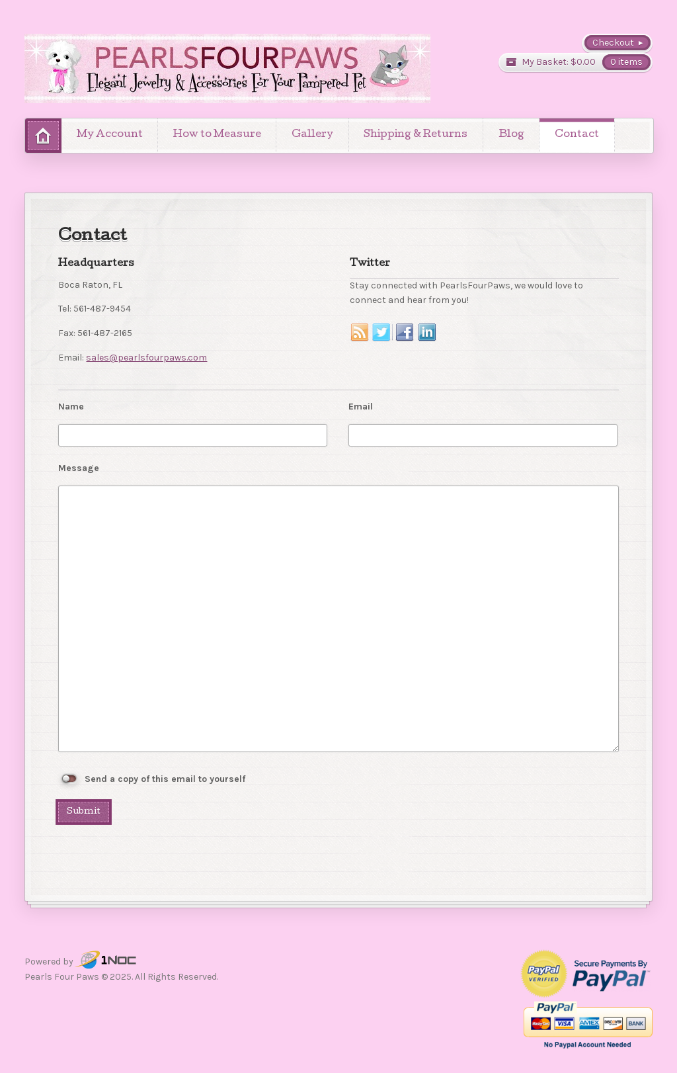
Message (78, 468)
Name (71, 406)
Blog (511, 135)
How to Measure (217, 135)
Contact (577, 135)
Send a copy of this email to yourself (165, 779)
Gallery (312, 135)
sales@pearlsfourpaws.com (146, 357)
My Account (110, 135)
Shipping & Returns (415, 135)
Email (360, 406)
